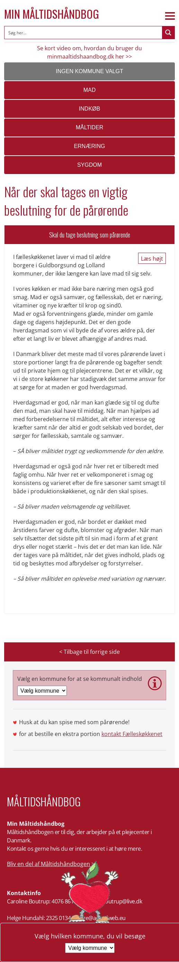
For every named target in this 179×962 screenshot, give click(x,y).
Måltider (90, 127)
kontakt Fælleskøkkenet (131, 734)
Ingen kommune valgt (89, 71)
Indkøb (89, 109)
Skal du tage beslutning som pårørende (89, 234)
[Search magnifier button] (168, 32)
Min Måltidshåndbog (51, 13)
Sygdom (89, 165)
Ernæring (89, 146)
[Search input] (83, 32)
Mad (89, 90)
